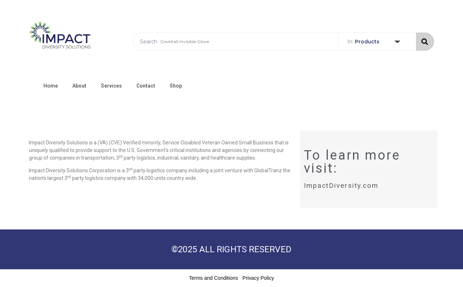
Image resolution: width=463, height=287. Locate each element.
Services (111, 86)
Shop (176, 86)
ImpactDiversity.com (341, 185)
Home (50, 86)
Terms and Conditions (213, 278)
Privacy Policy (258, 278)
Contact (145, 86)
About (79, 86)
